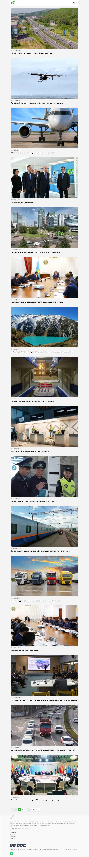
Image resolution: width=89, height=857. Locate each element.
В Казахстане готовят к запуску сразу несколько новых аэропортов (33, 153)
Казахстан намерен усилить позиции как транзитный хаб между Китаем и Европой (37, 302)
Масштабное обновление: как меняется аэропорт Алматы (30, 451)
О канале (12, 835)
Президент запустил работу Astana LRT (23, 202)
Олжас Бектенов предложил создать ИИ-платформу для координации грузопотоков (39, 800)
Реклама (12, 838)
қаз (73, 3)
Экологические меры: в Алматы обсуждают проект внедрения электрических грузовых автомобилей (44, 700)
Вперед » (36, 810)
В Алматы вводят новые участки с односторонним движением (31, 53)
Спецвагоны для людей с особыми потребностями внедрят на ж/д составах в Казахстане (40, 551)
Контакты (13, 837)
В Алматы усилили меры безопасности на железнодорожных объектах (34, 501)
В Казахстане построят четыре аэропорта (24, 650)
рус (77, 3)
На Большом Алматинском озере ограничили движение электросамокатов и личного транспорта (43, 352)
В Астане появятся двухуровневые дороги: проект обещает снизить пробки (35, 252)
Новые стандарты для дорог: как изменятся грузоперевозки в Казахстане (35, 601)
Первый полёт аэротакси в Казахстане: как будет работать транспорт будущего (37, 103)
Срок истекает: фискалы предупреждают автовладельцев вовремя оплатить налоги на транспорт (43, 750)
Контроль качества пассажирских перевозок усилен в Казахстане (32, 401)
